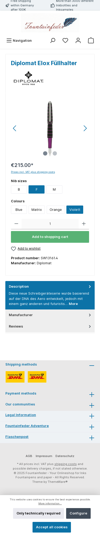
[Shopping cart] (91, 40)
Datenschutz (64, 456)
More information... (50, 503)
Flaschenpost (17, 437)
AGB (29, 456)
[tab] (50, 295)
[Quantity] (50, 224)
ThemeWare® (58, 482)
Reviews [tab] (50, 326)
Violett (74, 210)
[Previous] (15, 128)
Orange (56, 210)
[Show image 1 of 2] (45, 153)
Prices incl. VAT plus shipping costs (33, 171)
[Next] (85, 128)
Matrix (36, 210)
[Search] (52, 40)
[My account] (78, 40)
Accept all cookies (51, 527)
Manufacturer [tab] (50, 315)
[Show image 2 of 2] (55, 153)
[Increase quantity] (83, 224)
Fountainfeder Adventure (27, 426)
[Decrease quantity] (16, 224)
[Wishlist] (65, 40)
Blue (18, 210)
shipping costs (65, 464)
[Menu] (19, 40)
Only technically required (39, 513)
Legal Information (20, 415)
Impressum (44, 456)
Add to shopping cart (50, 237)
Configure (78, 513)
